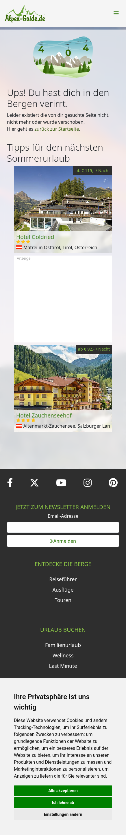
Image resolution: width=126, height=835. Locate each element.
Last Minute (63, 665)
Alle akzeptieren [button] (63, 790)
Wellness (63, 655)
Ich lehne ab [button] (63, 802)
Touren (63, 600)
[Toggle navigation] (116, 13)
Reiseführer (63, 579)
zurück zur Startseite (56, 129)
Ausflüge (63, 589)
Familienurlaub (63, 644)
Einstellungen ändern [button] (63, 814)
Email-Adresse (63, 516)
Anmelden (63, 541)
